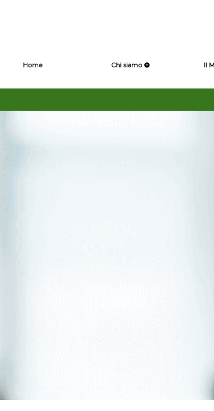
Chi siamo (130, 65)
